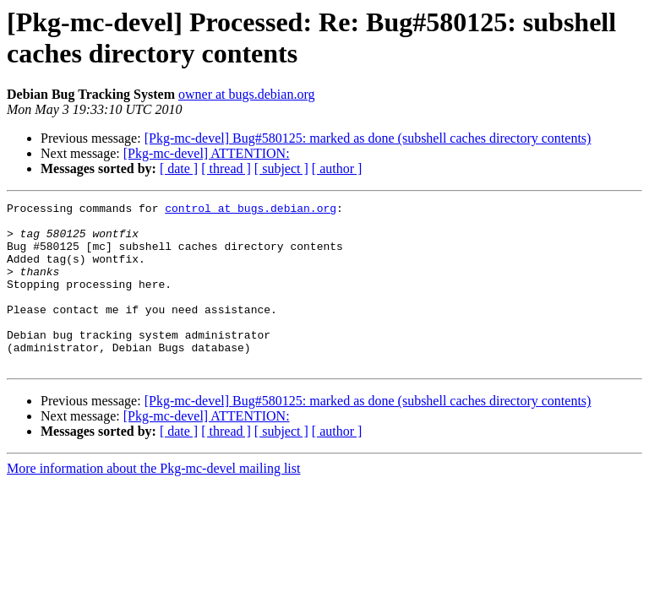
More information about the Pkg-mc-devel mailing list (153, 501)
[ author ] (337, 168)
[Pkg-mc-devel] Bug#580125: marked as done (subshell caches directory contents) (368, 138)
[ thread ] (226, 168)
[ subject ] (281, 168)
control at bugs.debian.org (250, 210)
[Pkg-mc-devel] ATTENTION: (206, 153)
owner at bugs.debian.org (246, 94)
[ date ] (179, 168)
